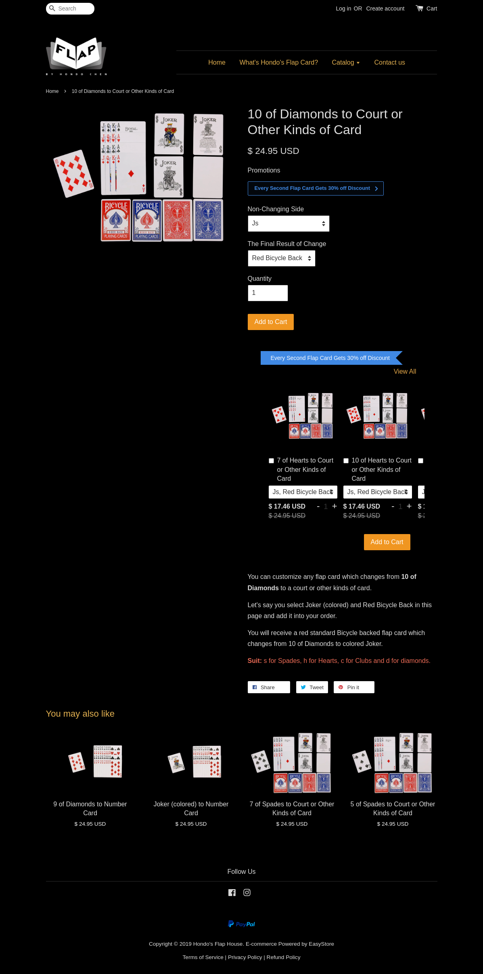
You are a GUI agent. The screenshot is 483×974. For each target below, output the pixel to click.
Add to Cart (387, 542)
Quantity (260, 278)
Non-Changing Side (276, 209)
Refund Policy (284, 957)
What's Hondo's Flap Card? (278, 62)
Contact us (389, 62)
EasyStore (321, 944)
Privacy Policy (245, 957)
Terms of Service (203, 957)
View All (405, 371)
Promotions (264, 170)
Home (217, 62)
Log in (343, 8)
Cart (432, 8)
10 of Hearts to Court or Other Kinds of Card (377, 469)
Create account (385, 8)
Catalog (346, 62)
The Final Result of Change (287, 243)
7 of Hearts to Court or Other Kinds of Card (301, 469)
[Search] (70, 9)
